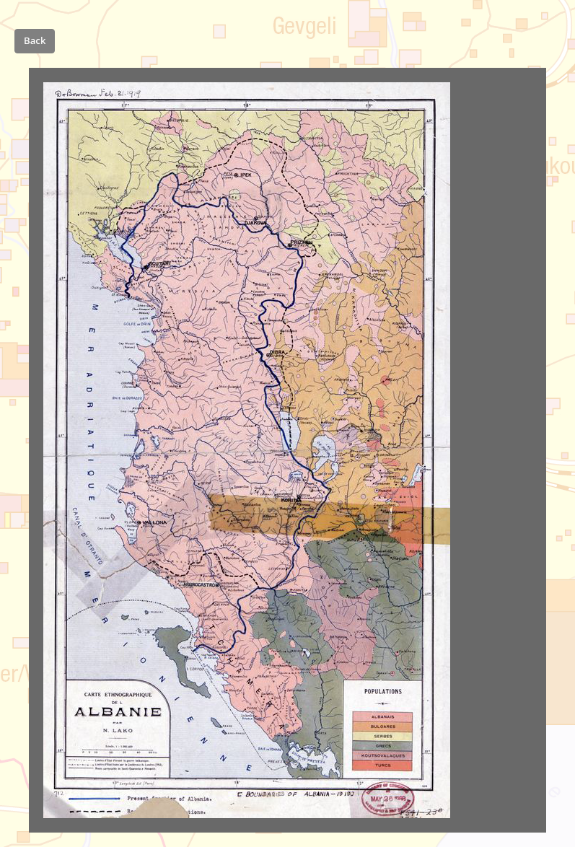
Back (34, 40)
